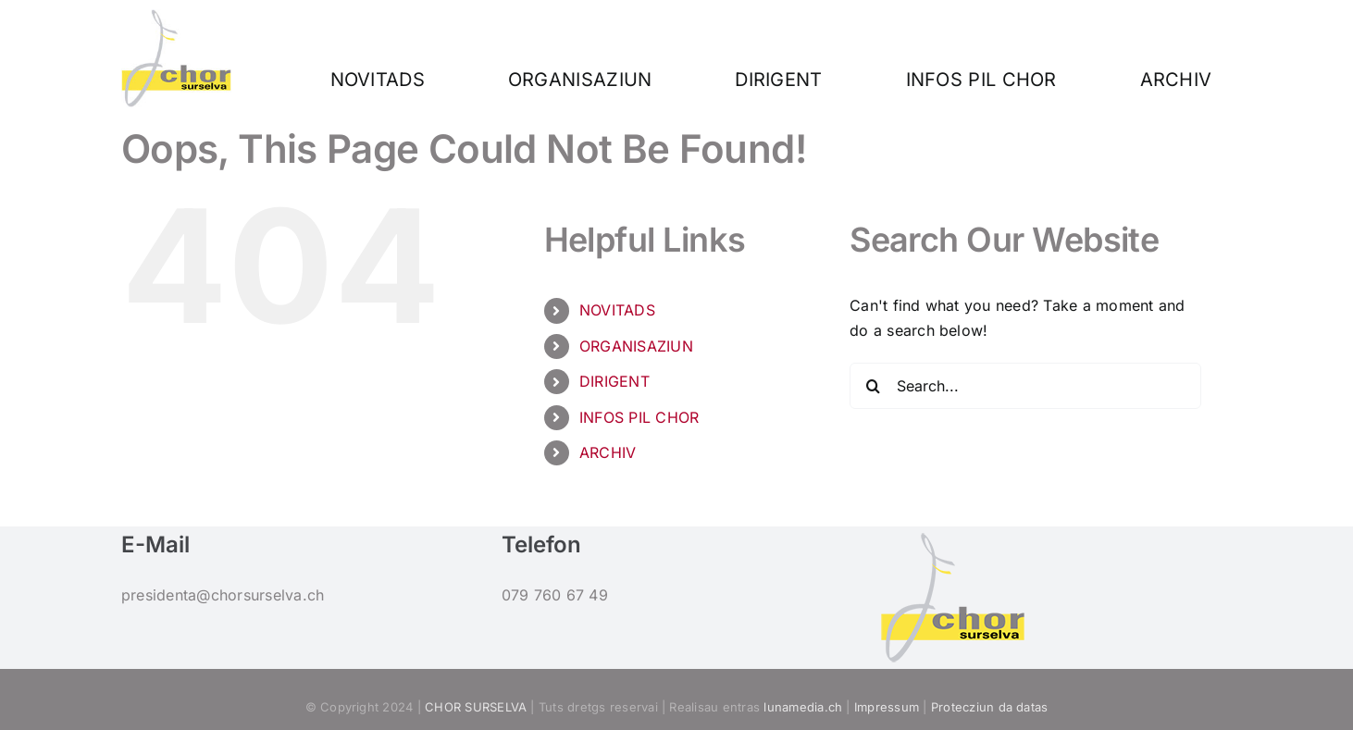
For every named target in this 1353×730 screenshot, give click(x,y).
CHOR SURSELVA (476, 706)
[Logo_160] (176, 16)
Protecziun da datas (990, 706)
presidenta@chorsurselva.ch (222, 595)
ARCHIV (607, 452)
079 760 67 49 (555, 595)
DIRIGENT (614, 381)
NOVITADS (617, 310)
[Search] (873, 386)
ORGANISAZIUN (636, 346)
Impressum (886, 706)
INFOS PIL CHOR (639, 417)
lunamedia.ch (802, 706)
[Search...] (1025, 386)
